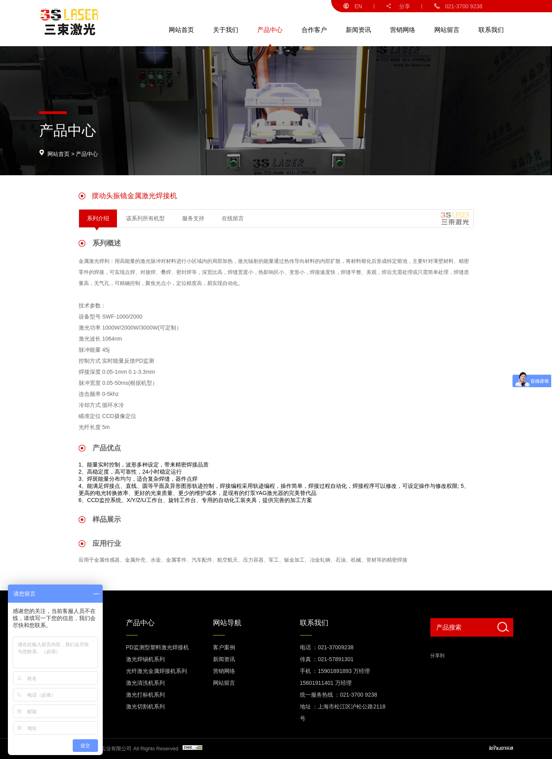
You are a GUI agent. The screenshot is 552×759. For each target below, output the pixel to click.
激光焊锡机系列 (145, 659)
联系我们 (491, 29)
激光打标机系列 (145, 695)
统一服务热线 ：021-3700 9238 (338, 695)
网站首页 (181, 29)
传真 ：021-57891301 (327, 659)
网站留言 (447, 29)
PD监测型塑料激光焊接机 (157, 647)
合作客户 (314, 29)
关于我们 (225, 29)
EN (352, 6)
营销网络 (402, 29)
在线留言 (233, 218)
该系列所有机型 (145, 218)
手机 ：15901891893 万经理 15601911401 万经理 (335, 677)
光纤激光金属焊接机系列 (156, 671)
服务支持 (193, 218)
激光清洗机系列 (145, 683)
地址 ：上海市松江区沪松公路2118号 (343, 712)
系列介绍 (98, 218)
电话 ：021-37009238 (327, 647)
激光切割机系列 (145, 706)
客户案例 (224, 647)
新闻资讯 (358, 29)
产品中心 (270, 29)
